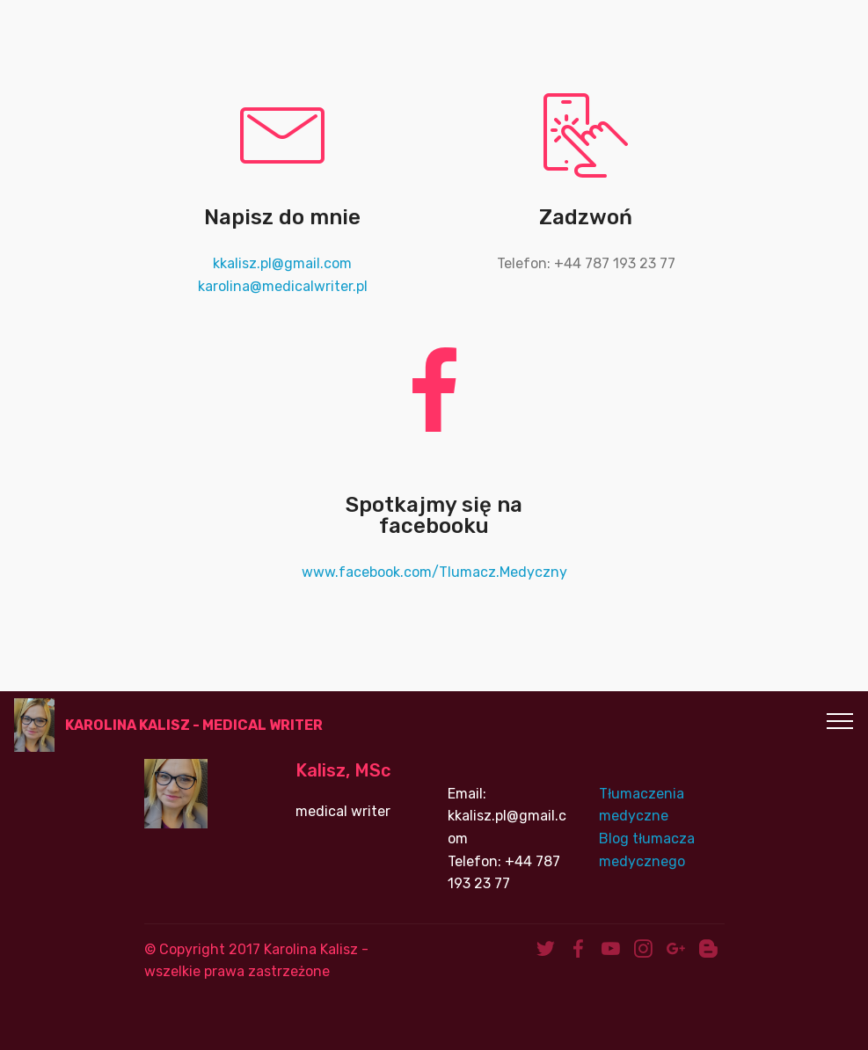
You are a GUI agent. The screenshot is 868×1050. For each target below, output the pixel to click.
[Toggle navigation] (840, 720)
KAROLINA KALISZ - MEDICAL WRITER (194, 725)
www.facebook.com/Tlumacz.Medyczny (434, 572)
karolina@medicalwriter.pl (283, 286)
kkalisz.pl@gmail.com (282, 263)
